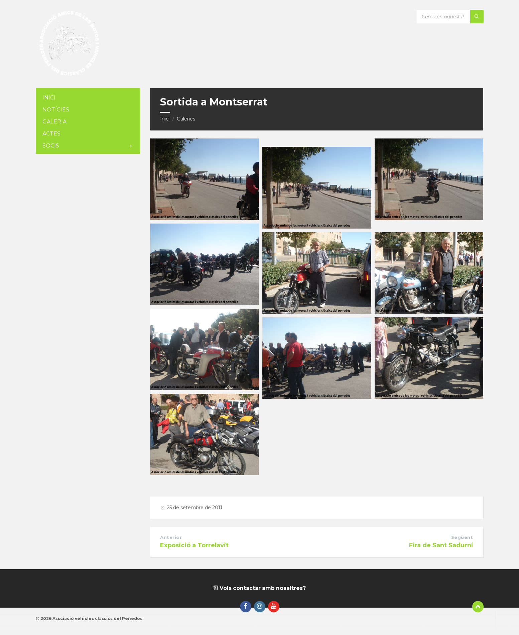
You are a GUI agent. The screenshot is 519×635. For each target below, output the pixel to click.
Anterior (171, 537)
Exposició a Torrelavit (194, 545)
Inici (164, 119)
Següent (462, 537)
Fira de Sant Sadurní (441, 545)
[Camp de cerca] (450, 16)
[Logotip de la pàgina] (69, 75)
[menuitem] (87, 98)
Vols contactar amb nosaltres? (259, 588)
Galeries (186, 119)
